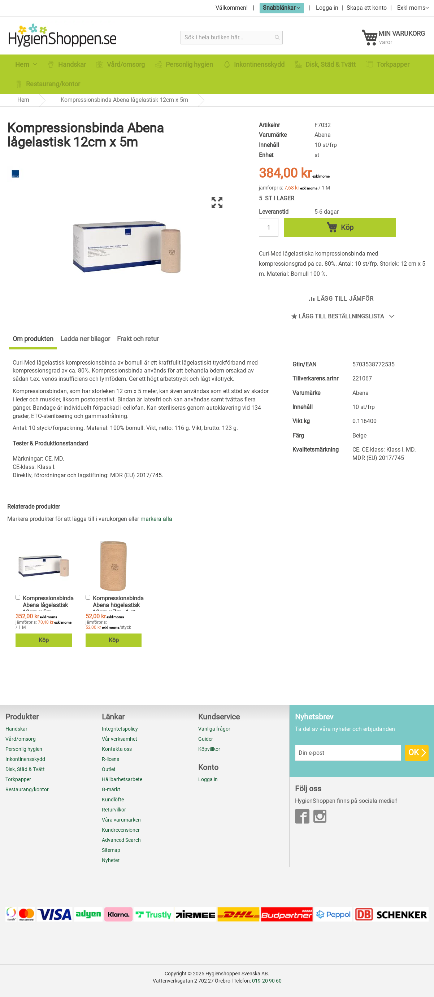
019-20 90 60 (267, 981)
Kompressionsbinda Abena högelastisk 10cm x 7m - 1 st (118, 610)
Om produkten (33, 343)
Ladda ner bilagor (85, 343)
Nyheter (111, 860)
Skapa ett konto (367, 7)
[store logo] (64, 37)
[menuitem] (26, 71)
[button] (282, 7)
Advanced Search (121, 840)
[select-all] (156, 524)
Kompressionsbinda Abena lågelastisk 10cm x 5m (48, 610)
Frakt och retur (138, 343)
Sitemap (111, 850)
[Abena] (15, 186)
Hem (23, 106)
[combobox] (232, 37)
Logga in (327, 7)
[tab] (28, 345)
